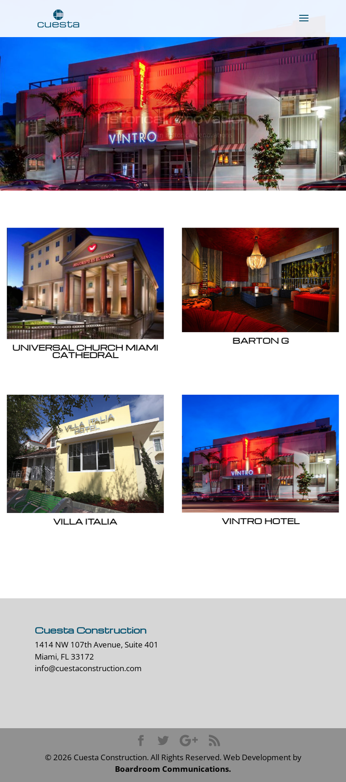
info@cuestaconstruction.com (88, 668)
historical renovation (173, 120)
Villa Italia (85, 521)
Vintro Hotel (260, 520)
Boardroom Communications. (173, 768)
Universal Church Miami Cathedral (85, 351)
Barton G (260, 340)
